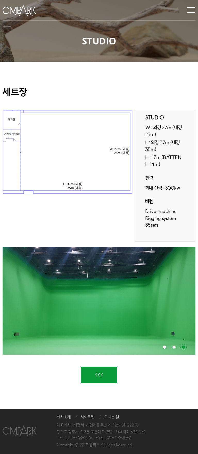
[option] (99, 301)
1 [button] (164, 347)
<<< (99, 375)
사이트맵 (87, 417)
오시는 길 (111, 417)
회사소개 (64, 417)
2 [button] (174, 347)
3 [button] (183, 347)
